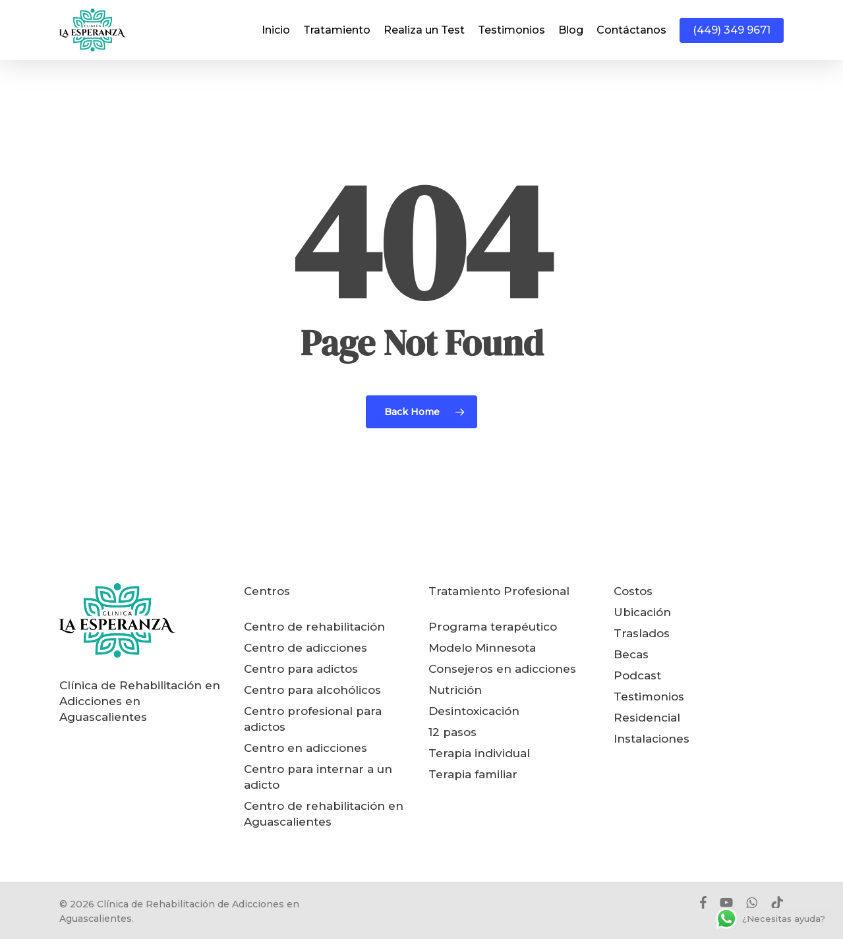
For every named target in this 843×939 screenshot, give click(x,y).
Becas (631, 654)
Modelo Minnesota (482, 647)
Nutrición (455, 690)
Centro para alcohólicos (312, 690)
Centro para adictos (301, 668)
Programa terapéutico (492, 626)
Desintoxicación (473, 711)
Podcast (637, 675)
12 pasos (452, 732)
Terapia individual (479, 753)
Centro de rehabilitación (314, 626)
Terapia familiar (472, 774)
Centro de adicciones (305, 647)
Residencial (647, 717)
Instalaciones (651, 738)
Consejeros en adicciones (502, 668)
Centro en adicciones (305, 747)
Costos (633, 591)
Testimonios (649, 696)
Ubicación (642, 612)
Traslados (642, 633)
